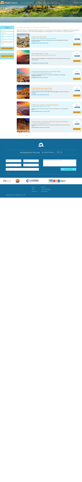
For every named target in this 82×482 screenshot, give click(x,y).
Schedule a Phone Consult (7, 56)
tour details (77, 44)
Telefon (2, 35)
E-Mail (2, 40)
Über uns (23, 2)
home (33, 187)
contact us (34, 191)
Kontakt (57, 2)
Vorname (3, 30)
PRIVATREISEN (38, 2)
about (33, 189)
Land (2, 37)
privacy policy (44, 191)
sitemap (43, 187)
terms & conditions (45, 189)
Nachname (3, 32)
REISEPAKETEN (30, 2)
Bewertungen (50, 2)
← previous (19, 135)
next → (26, 135)
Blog (44, 2)
